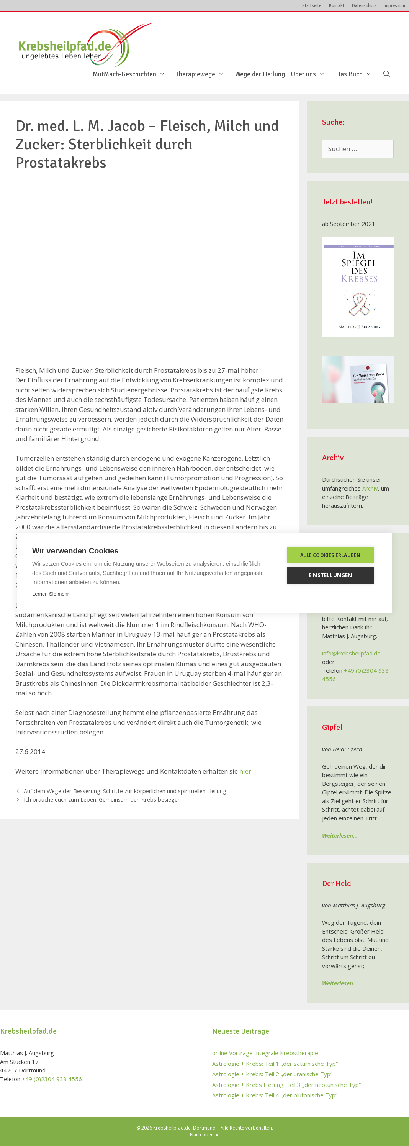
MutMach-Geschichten (133, 74)
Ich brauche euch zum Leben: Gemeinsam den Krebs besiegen (102, 799)
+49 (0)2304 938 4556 (52, 1079)
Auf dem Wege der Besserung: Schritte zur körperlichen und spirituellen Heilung (125, 791)
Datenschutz (364, 5)
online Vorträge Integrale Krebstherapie (265, 1053)
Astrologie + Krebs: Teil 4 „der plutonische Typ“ (274, 1095)
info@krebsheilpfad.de (351, 653)
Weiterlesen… (340, 835)
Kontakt (336, 5)
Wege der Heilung (260, 74)
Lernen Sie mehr (50, 594)
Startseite (311, 5)
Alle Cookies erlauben (331, 555)
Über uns (312, 74)
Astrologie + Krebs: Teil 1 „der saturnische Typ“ (275, 1063)
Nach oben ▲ (204, 1134)
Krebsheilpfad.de (172, 1128)
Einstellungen (331, 575)
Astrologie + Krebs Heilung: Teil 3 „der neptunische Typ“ (286, 1084)
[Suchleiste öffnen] (386, 74)
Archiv (370, 488)
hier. (246, 771)
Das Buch (358, 74)
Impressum (394, 5)
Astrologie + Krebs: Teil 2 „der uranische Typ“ (272, 1074)
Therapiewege (204, 74)
